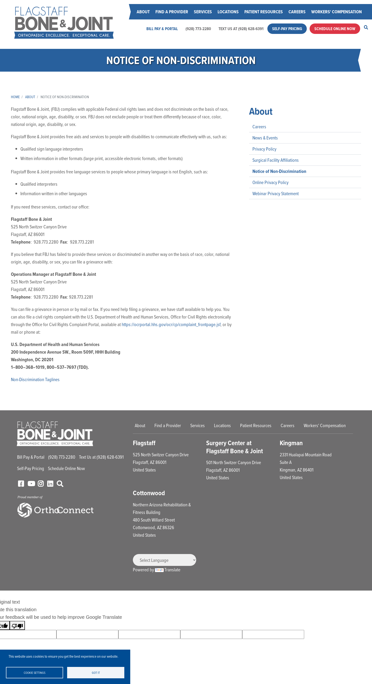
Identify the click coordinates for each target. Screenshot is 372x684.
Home (15, 96)
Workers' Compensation (336, 11)
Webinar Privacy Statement (275, 193)
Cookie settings (34, 672)
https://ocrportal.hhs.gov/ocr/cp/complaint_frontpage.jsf (171, 324)
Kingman (291, 443)
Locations (228, 11)
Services (203, 11)
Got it (96, 672)
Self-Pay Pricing (287, 29)
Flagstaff (144, 443)
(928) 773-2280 (198, 29)
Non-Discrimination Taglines (35, 379)
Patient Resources (263, 11)
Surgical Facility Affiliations (275, 160)
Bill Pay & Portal (162, 29)
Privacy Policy (264, 149)
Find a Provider (171, 11)
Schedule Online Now (334, 29)
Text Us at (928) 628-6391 (241, 29)
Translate (167, 569)
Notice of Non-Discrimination (279, 171)
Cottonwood (149, 493)
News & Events (265, 137)
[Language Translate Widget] (164, 560)
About (143, 11)
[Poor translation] (17, 625)
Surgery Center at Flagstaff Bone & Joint (234, 447)
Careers (297, 11)
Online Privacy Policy (270, 182)
